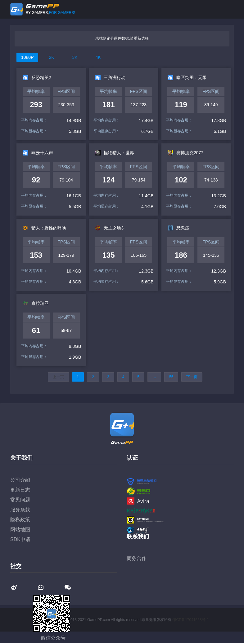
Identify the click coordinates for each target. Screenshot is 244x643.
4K (98, 57)
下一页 (191, 377)
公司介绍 (20, 480)
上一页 (58, 377)
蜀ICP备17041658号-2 (190, 620)
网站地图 (20, 529)
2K (51, 57)
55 (171, 377)
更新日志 (20, 489)
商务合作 (137, 558)
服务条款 (20, 509)
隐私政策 (20, 519)
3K (74, 57)
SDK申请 (20, 539)
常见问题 (20, 499)
